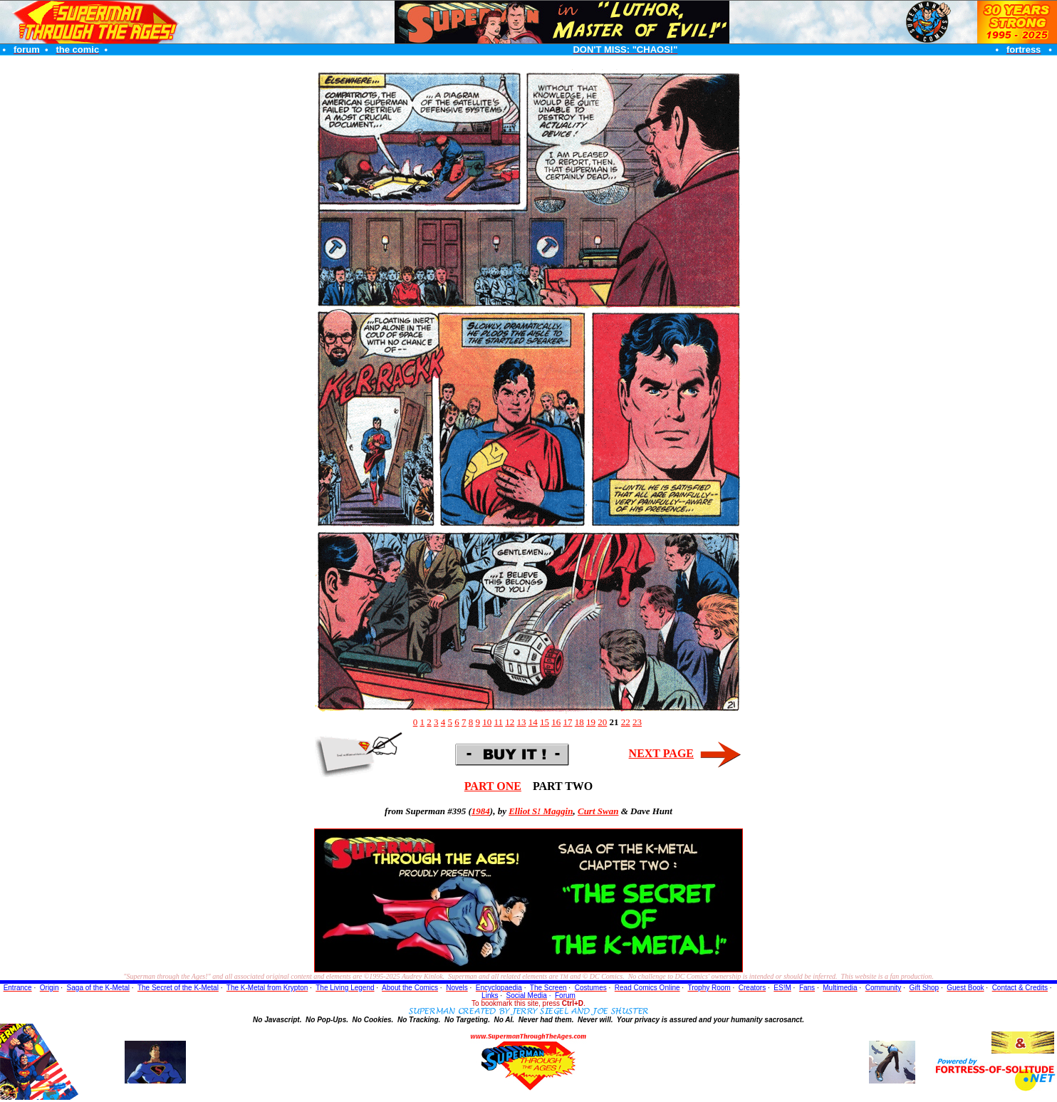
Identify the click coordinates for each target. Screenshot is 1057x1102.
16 (556, 722)
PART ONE (492, 786)
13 (521, 722)
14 (533, 722)
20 (602, 722)
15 (544, 722)
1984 (481, 811)
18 (579, 722)
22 (625, 722)
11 (498, 722)
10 (486, 722)
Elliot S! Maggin (541, 811)
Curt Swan (598, 811)
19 (590, 722)
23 (637, 722)
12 (509, 722)
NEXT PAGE (661, 753)
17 (568, 722)
